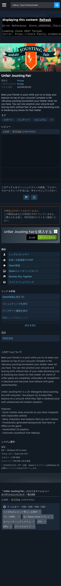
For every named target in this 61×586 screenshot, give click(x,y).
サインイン (36, 192)
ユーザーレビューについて (13, 496)
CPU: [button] (40, 523)
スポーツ (8, 121)
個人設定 (31, 496)
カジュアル (40, 121)
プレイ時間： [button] (10, 518)
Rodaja (20, 82)
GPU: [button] (5, 528)
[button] (30, 133)
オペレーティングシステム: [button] (17, 523)
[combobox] (32, 5)
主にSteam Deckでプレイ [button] (36, 518)
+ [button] (51, 121)
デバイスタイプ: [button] (23, 528)
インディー (23, 121)
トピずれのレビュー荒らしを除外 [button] (20, 513)
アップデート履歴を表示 (14, 312)
